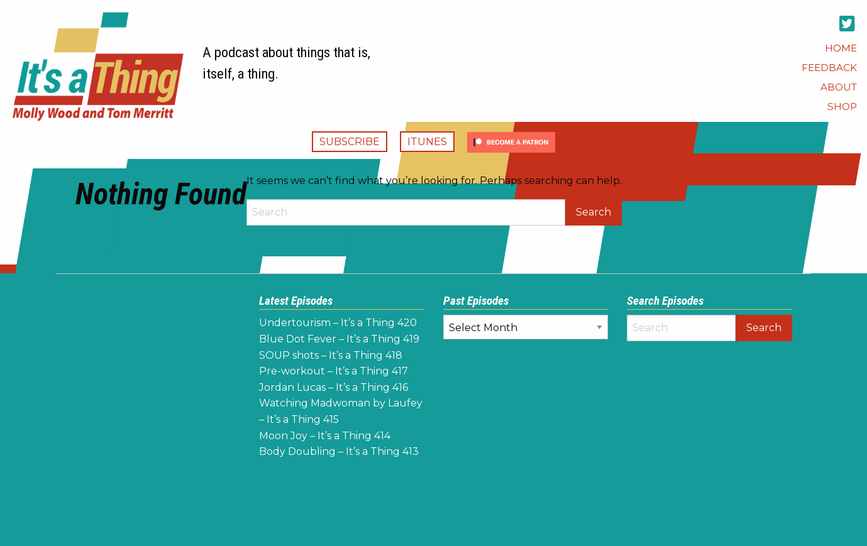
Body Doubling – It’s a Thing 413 (339, 451)
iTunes (427, 142)
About (838, 87)
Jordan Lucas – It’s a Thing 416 (333, 387)
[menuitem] (841, 48)
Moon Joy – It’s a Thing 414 (324, 436)
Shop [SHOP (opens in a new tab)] (842, 106)
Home (841, 48)
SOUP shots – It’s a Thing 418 (330, 355)
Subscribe (349, 142)
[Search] (405, 212)
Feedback (829, 68)
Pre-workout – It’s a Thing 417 (333, 371)
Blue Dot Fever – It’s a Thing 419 (339, 339)
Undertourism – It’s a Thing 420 (338, 323)
